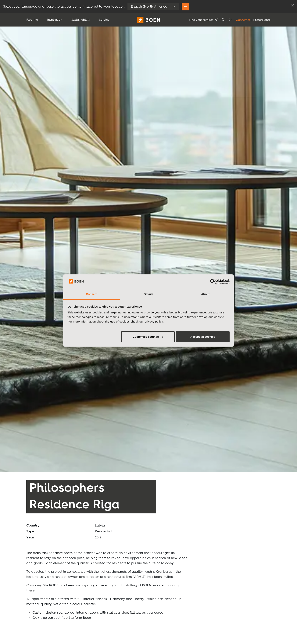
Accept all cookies (202, 336)
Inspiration (54, 19)
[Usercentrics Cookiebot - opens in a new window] (213, 281)
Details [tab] (148, 294)
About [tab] (205, 294)
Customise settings (148, 336)
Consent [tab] (92, 294)
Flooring (32, 19)
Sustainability (80, 19)
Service (104, 19)
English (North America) (150, 6)
